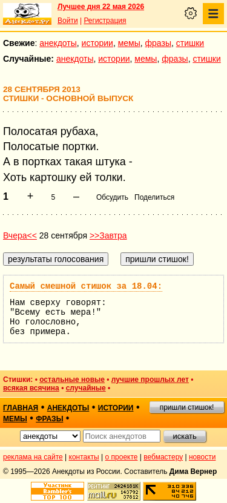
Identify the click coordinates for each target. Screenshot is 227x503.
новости (202, 457)
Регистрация (105, 20)
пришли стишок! (187, 407)
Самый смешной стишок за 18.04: (86, 286)
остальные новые (72, 379)
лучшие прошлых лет (150, 379)
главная (20, 408)
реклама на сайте (33, 457)
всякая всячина (31, 388)
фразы (158, 43)
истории (97, 43)
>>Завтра (108, 235)
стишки (190, 43)
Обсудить (112, 197)
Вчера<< (20, 235)
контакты (84, 457)
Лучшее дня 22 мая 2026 (101, 6)
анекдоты (58, 43)
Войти (68, 20)
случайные (86, 388)
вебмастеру (163, 457)
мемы (129, 43)
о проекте (121, 457)
